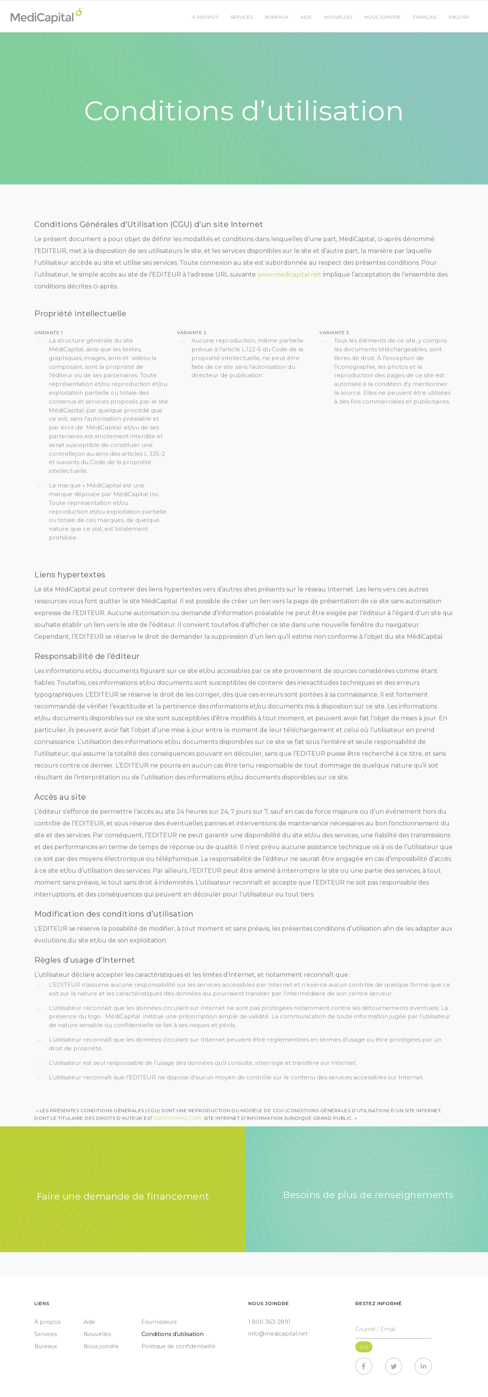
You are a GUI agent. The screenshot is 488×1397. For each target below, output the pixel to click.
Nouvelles (338, 17)
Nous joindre (382, 17)
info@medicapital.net (278, 1333)
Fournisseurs (159, 1321)
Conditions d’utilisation (172, 1334)
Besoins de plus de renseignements (368, 1194)
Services (241, 17)
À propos (205, 17)
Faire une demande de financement (123, 1196)
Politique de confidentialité (178, 1346)
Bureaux (276, 17)
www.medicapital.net (289, 277)
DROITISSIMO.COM (177, 1121)
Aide (306, 17)
